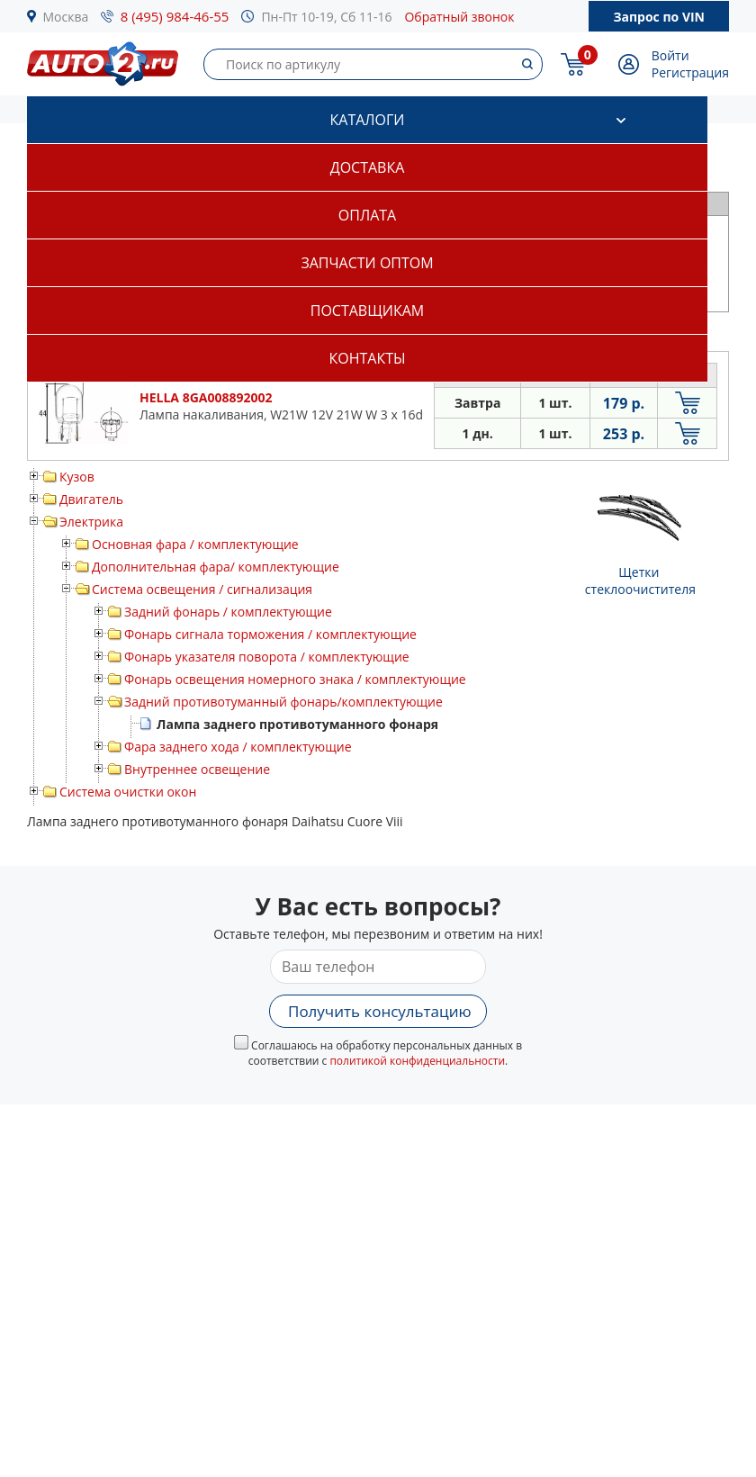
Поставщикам (367, 310)
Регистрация (690, 72)
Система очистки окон (127, 791)
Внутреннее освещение (197, 769)
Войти (670, 55)
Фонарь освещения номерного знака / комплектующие (295, 679)
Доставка (367, 167)
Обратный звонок (459, 16)
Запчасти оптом (367, 263)
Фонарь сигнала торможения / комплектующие (270, 634)
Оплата (367, 215)
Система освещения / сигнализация (202, 589)
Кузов (76, 476)
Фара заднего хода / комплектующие (238, 746)
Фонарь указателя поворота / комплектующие (267, 656)
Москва (66, 16)
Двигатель (91, 499)
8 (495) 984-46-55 (175, 16)
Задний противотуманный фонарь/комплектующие (283, 701)
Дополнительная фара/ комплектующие (215, 566)
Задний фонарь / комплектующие (228, 611)
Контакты (366, 358)
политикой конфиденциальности (417, 1060)
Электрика (91, 521)
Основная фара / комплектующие (195, 544)
